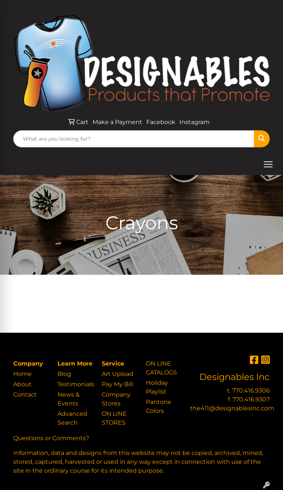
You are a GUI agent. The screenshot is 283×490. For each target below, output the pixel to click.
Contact (25, 394)
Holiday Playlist (157, 387)
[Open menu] (268, 164)
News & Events (68, 399)
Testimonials (75, 384)
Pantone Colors (158, 406)
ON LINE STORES (114, 418)
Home (22, 373)
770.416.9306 (251, 390)
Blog (64, 373)
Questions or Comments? (51, 438)
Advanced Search (72, 418)
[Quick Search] (133, 138)
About (22, 384)
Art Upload (117, 373)
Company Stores (116, 399)
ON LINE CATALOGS (161, 368)
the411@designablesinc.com (232, 408)
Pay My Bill (117, 384)
